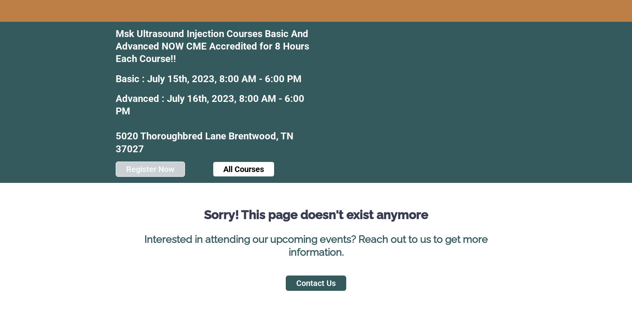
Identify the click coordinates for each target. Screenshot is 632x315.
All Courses (243, 169)
